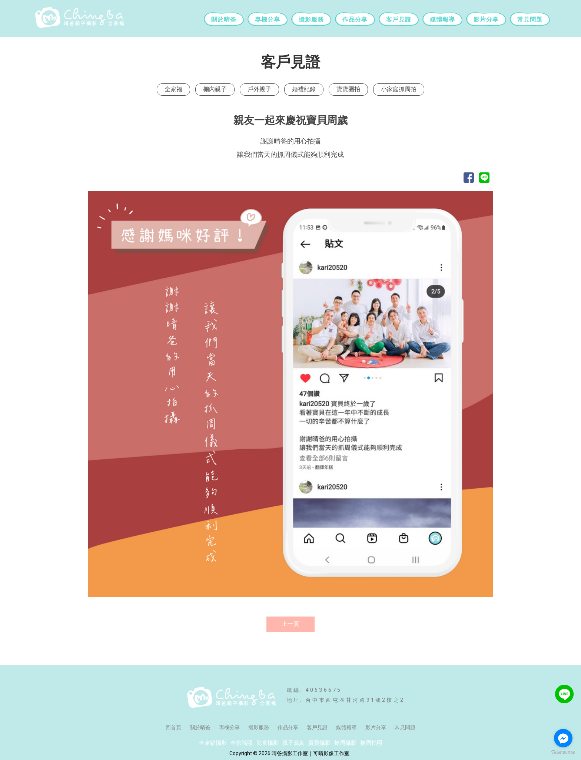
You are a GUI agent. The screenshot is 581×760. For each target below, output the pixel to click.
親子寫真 (293, 743)
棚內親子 (215, 89)
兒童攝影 (267, 743)
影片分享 (486, 19)
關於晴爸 (223, 19)
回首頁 (173, 727)
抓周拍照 (371, 743)
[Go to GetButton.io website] (563, 752)
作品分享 (355, 19)
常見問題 (529, 19)
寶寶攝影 (319, 743)
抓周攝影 (345, 743)
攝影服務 (311, 19)
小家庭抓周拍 (398, 89)
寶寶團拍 (348, 89)
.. (350, 753)
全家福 (173, 89)
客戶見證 (398, 19)
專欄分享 (267, 19)
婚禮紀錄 (304, 89)
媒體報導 (442, 19)
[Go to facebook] (563, 738)
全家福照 (241, 743)
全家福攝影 (213, 743)
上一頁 (290, 623)
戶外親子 (259, 89)
